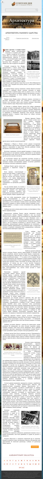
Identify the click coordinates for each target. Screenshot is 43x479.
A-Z (23, 467)
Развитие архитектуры (22, 38)
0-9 (20, 467)
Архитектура (35, 38)
